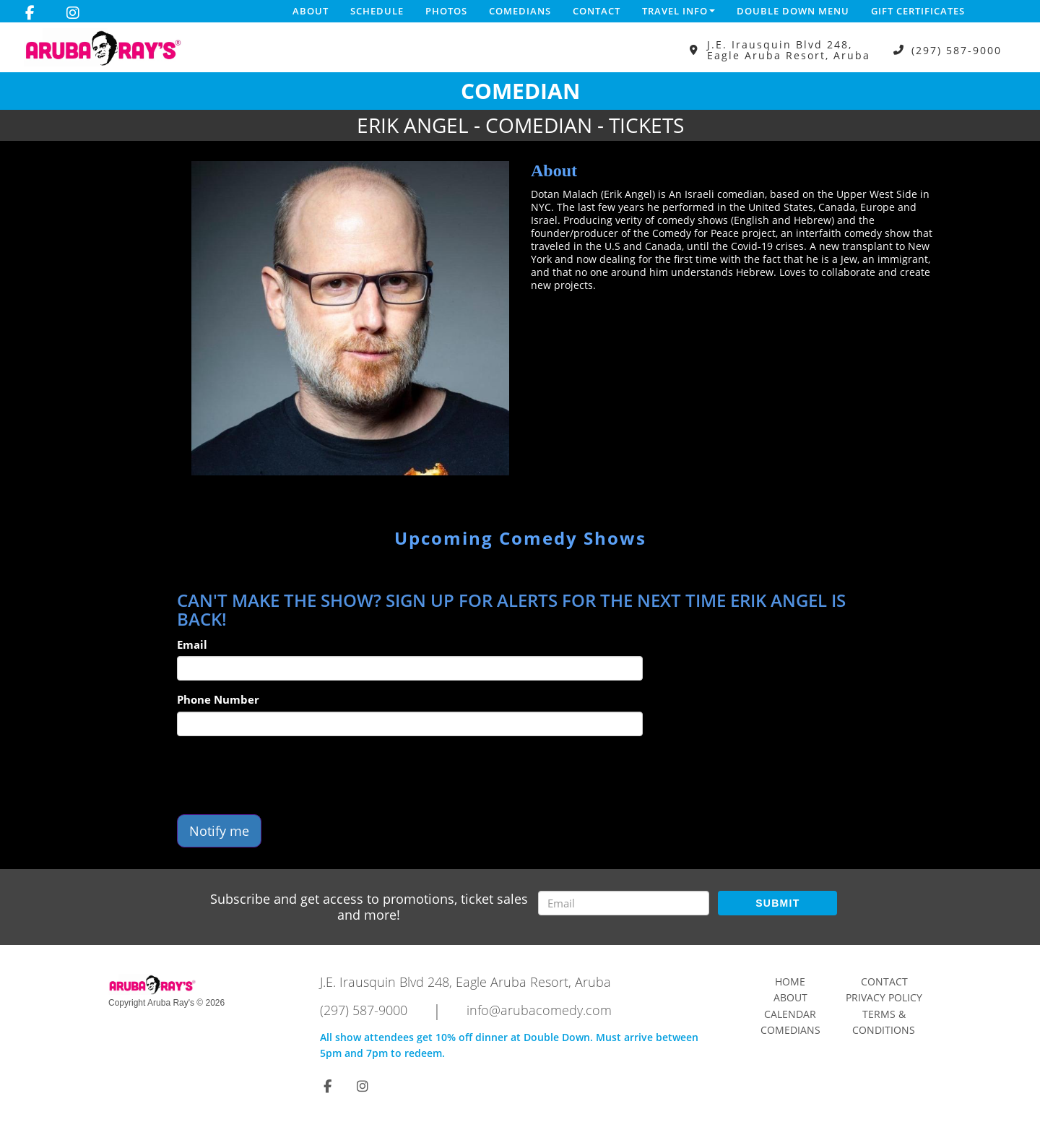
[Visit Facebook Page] (30, 13)
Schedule (377, 10)
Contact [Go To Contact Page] (884, 981)
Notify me (219, 831)
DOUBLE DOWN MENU (793, 10)
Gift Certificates (918, 10)
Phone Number (218, 699)
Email (192, 644)
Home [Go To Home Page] (790, 981)
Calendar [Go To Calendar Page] (790, 1014)
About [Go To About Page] (790, 997)
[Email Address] (623, 903)
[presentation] (286, 775)
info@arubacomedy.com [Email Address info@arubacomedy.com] (539, 1010)
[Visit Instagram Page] (73, 13)
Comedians (520, 10)
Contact (596, 10)
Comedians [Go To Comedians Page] (790, 1030)
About (310, 10)
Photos (446, 10)
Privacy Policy (884, 997)
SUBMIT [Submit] (777, 903)
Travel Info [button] (678, 10)
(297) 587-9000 (956, 50)
